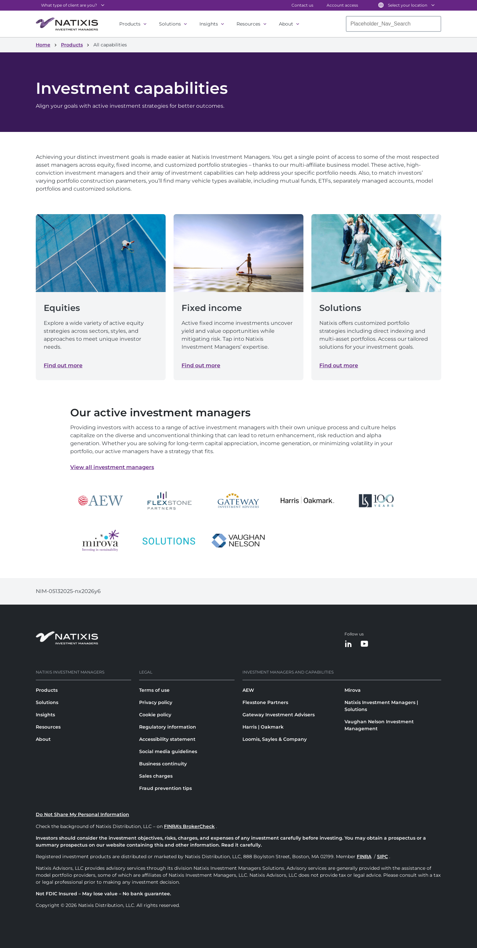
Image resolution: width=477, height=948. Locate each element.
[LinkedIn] (348, 644)
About (286, 24)
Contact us (302, 5)
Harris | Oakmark (263, 727)
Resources (248, 24)
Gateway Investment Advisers (278, 715)
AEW (248, 690)
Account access (342, 5)
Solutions (170, 24)
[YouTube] (364, 644)
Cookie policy (155, 715)
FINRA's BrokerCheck (189, 826)
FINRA (364, 856)
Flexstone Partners (265, 702)
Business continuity (163, 764)
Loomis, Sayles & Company (274, 739)
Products (129, 24)
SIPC (382, 856)
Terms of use (154, 690)
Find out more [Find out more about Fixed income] (201, 365)
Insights (208, 24)
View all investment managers (112, 467)
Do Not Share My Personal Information (82, 814)
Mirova (352, 690)
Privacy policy (155, 702)
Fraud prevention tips (165, 788)
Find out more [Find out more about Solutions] (338, 365)
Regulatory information (167, 727)
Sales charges (156, 776)
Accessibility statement (167, 739)
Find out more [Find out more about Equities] (63, 365)
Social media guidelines (168, 751)
